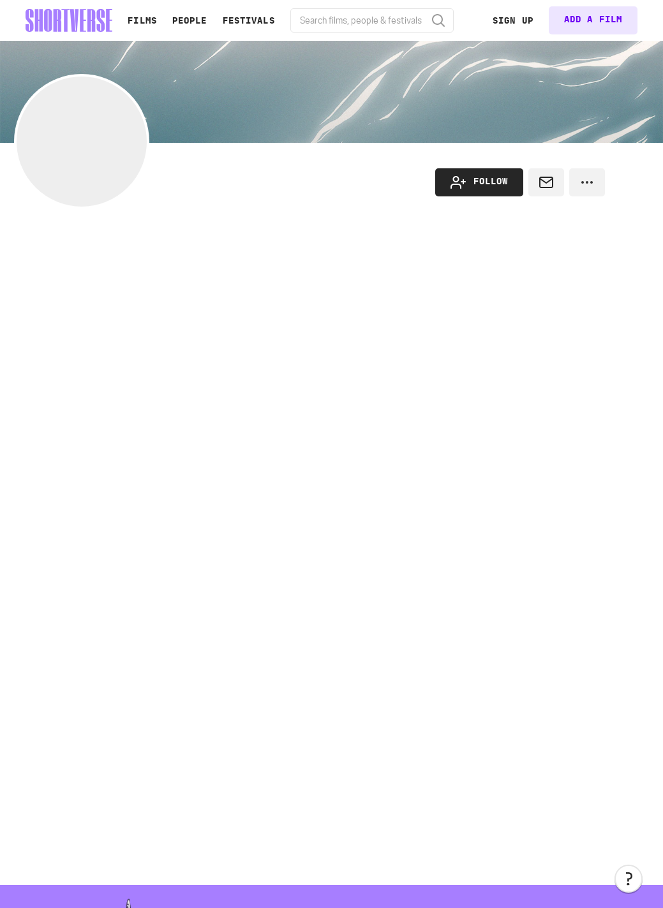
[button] (629, 879)
